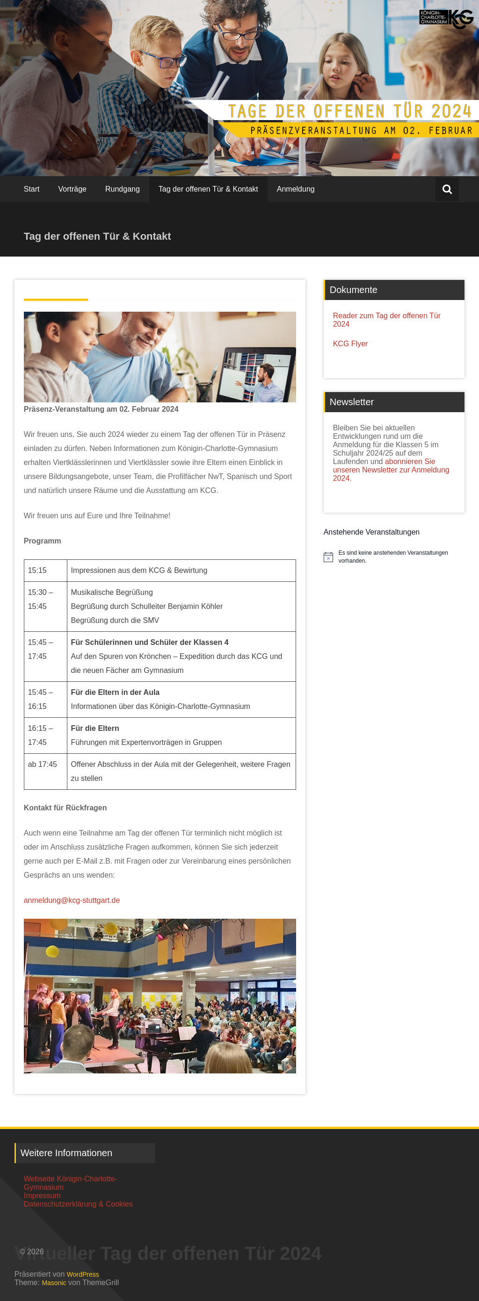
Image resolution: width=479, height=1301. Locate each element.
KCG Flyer (350, 344)
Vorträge (72, 189)
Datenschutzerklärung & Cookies (78, 1204)
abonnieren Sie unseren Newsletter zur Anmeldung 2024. (391, 469)
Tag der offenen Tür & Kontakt (208, 189)
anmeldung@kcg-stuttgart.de (72, 900)
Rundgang (122, 189)
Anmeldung (296, 189)
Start (32, 189)
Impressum (42, 1196)
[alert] (402, 557)
